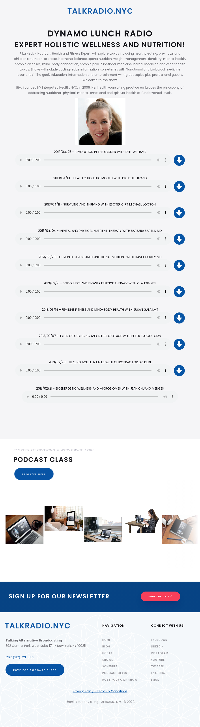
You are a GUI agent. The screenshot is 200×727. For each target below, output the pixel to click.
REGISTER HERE (33, 474)
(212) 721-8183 (23, 657)
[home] (100, 11)
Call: (9, 657)
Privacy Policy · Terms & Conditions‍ (100, 691)
